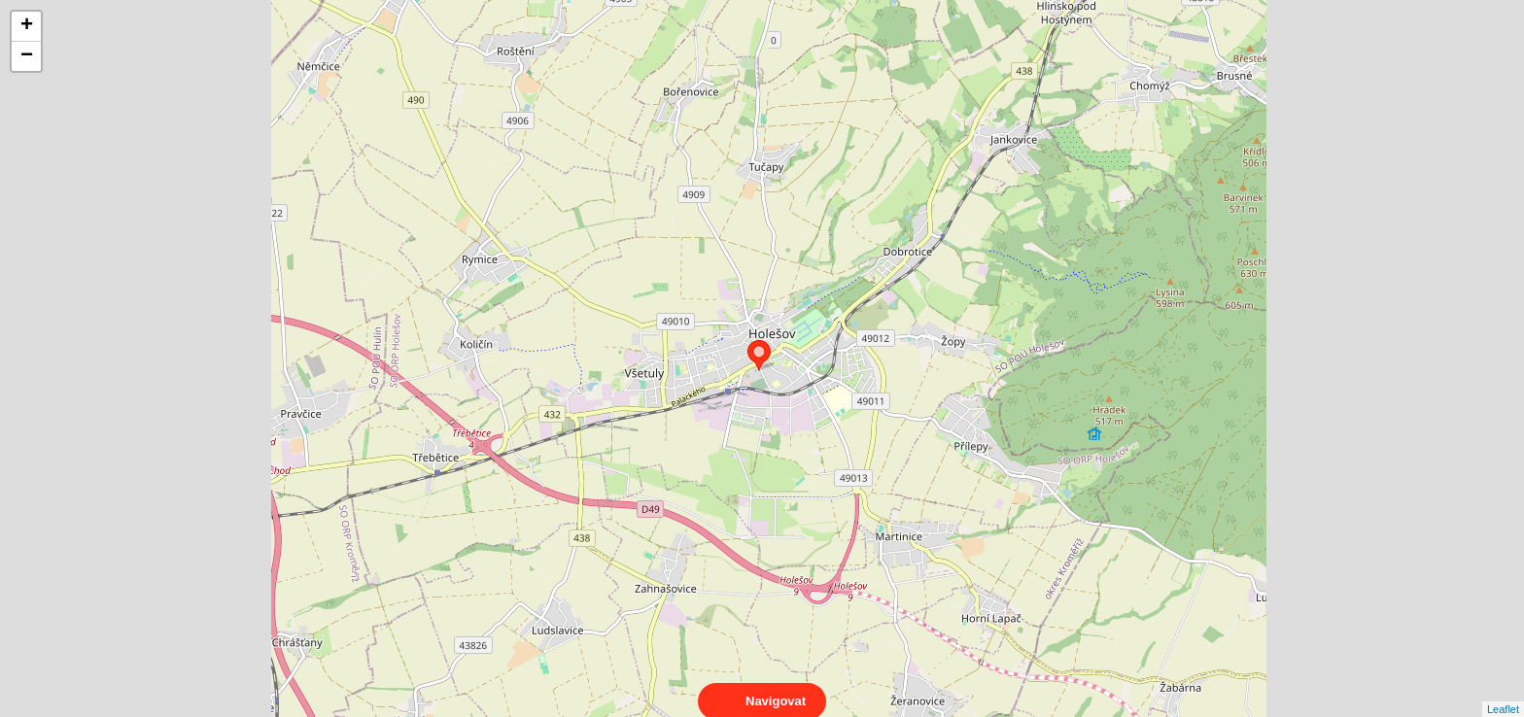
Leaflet (1503, 692)
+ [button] (26, 26)
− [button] (26, 56)
